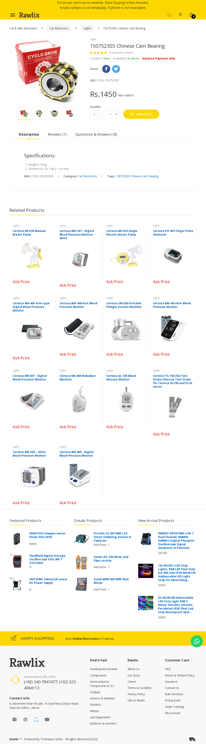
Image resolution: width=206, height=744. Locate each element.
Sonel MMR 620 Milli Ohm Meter (111, 581)
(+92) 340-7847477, (41, 682)
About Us (133, 669)
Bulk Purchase (174, 694)
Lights (87, 28)
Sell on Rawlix (136, 700)
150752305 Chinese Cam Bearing (137, 176)
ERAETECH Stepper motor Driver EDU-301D (47, 535)
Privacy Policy (136, 694)
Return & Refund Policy (180, 675)
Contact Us (172, 688)
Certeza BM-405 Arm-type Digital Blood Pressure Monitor (31, 306)
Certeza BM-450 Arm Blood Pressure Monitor (172, 305)
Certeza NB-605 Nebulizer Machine (78, 377)
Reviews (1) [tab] (57, 134)
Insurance (171, 682)
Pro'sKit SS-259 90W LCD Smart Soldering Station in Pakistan (112, 537)
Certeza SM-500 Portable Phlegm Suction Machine (123, 305)
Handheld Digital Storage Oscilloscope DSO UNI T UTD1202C (47, 559)
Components (98, 675)
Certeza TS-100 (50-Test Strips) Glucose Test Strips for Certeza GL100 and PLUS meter (172, 381)
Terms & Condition (140, 688)
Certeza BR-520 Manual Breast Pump (29, 232)
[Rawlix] (29, 14)
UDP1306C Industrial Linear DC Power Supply (48, 581)
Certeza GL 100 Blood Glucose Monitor (121, 377)
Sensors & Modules (102, 698)
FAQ (168, 669)
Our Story (134, 675)
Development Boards (103, 669)
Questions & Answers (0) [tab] (96, 134)
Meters (94, 711)
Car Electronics (59, 28)
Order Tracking (174, 707)
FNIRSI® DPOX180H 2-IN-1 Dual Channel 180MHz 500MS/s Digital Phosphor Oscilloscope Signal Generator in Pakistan (176, 541)
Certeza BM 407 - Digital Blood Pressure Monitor (30, 377)
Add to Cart (141, 114)
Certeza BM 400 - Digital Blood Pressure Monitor (77, 453)
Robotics (95, 704)
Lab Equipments (100, 717)
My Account (172, 713)
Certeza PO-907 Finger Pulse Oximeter (173, 232)
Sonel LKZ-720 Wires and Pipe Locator (111, 558)
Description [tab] (29, 134)
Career (132, 682)
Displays (95, 692)
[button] (169, 14)
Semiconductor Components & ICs (102, 684)
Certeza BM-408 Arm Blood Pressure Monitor (78, 305)
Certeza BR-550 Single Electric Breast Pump (121, 232)
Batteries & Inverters (103, 723)
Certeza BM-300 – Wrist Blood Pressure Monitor (29, 453)
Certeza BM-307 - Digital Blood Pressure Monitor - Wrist (77, 234)
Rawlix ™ (15, 739)
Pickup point (172, 700)
